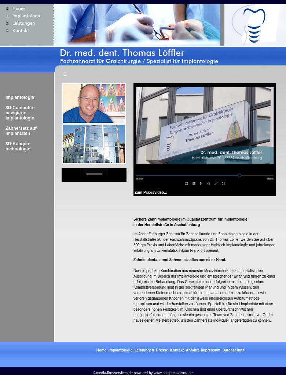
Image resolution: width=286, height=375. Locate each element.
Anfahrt (192, 350)
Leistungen (144, 350)
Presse (162, 350)
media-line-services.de (114, 373)
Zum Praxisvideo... (151, 192)
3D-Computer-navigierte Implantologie (20, 113)
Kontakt (177, 350)
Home (101, 350)
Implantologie (20, 97)
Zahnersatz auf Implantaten (21, 131)
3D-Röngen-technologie (18, 146)
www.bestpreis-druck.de (173, 373)
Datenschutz (233, 350)
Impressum (210, 350)
